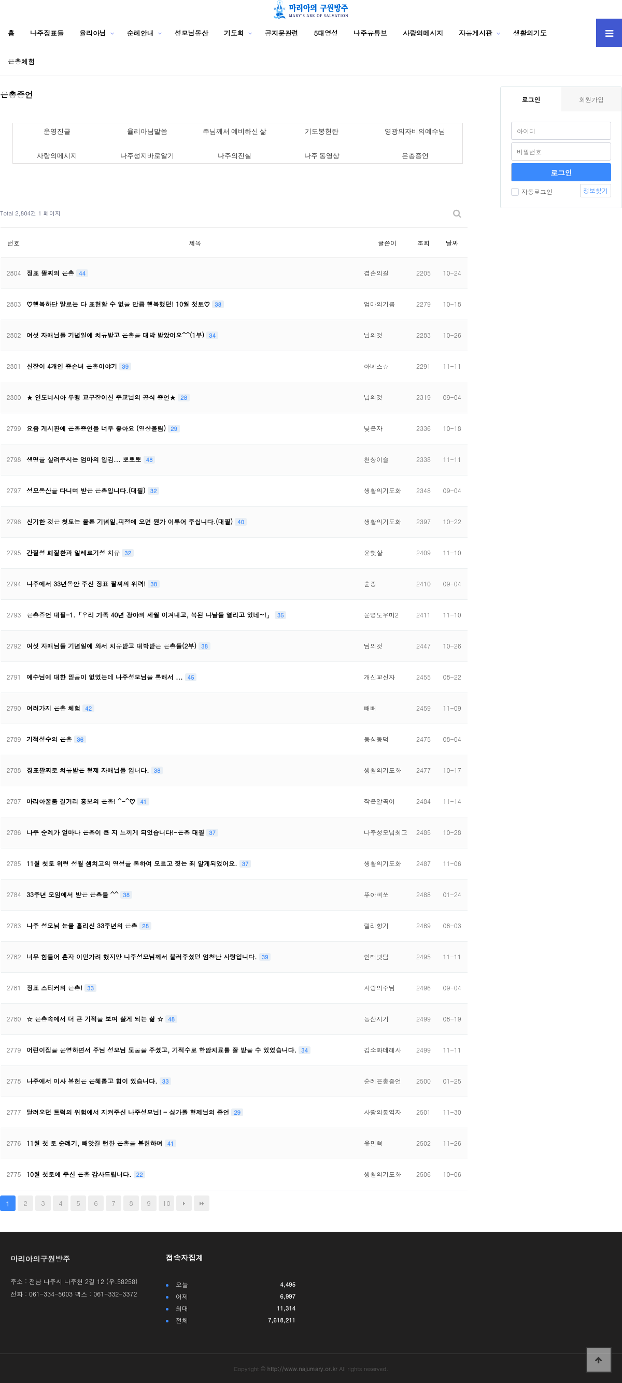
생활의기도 (530, 33)
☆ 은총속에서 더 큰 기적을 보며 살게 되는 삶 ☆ (95, 1018)
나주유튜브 (370, 33)
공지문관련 (282, 33)
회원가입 (591, 99)
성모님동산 (191, 33)
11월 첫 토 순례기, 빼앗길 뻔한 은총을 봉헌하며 (95, 1143)
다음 (184, 1203)
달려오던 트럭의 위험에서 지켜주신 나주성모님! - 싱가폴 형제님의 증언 (128, 1111)
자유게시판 (475, 33)
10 (167, 1203)
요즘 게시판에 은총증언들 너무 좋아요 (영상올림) (97, 428)
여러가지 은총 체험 (54, 707)
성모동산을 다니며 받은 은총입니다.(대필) (87, 490)
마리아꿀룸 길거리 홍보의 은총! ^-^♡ (81, 801)
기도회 (234, 33)
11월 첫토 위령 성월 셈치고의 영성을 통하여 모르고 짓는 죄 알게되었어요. (132, 863)
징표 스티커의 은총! (55, 987)
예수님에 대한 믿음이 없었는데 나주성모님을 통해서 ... (105, 676)
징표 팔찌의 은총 (51, 272)
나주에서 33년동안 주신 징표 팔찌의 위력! (87, 583)
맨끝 (201, 1203)
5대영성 (326, 33)
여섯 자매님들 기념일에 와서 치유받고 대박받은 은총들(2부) (112, 645)
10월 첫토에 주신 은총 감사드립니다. (80, 1174)
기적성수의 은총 (50, 738)
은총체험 (21, 61)
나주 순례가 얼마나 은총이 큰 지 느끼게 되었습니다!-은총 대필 (116, 832)
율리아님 (92, 33)
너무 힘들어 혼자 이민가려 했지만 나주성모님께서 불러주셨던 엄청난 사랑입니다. (142, 956)
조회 (423, 242)
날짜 (452, 242)
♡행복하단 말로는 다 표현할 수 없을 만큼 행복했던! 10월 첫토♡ (119, 303)
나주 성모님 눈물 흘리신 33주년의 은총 (82, 925)
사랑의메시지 (423, 33)
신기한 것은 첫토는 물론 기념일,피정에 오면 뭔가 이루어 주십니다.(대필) (130, 521)
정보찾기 (595, 190)
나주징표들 (47, 33)
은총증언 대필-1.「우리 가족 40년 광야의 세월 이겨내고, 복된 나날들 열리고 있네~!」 (150, 614)
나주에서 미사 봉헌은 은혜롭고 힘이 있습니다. (93, 1080)
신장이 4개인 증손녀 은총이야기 (72, 366)
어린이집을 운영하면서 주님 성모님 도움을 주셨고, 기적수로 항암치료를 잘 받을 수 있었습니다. (162, 1049)
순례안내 (140, 33)
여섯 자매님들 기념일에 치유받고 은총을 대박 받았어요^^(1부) (116, 334)
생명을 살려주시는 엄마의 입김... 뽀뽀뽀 (85, 459)
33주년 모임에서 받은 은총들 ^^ (73, 894)
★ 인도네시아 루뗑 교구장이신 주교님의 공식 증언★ (102, 397)
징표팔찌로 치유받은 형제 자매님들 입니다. (88, 770)
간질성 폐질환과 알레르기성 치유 (74, 552)
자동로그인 (532, 191)
